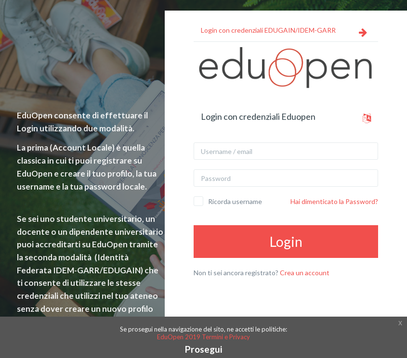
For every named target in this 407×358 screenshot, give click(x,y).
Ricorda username (235, 201)
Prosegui (203, 349)
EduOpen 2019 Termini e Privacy (203, 337)
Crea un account (304, 272)
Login (286, 241)
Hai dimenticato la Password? (334, 201)
